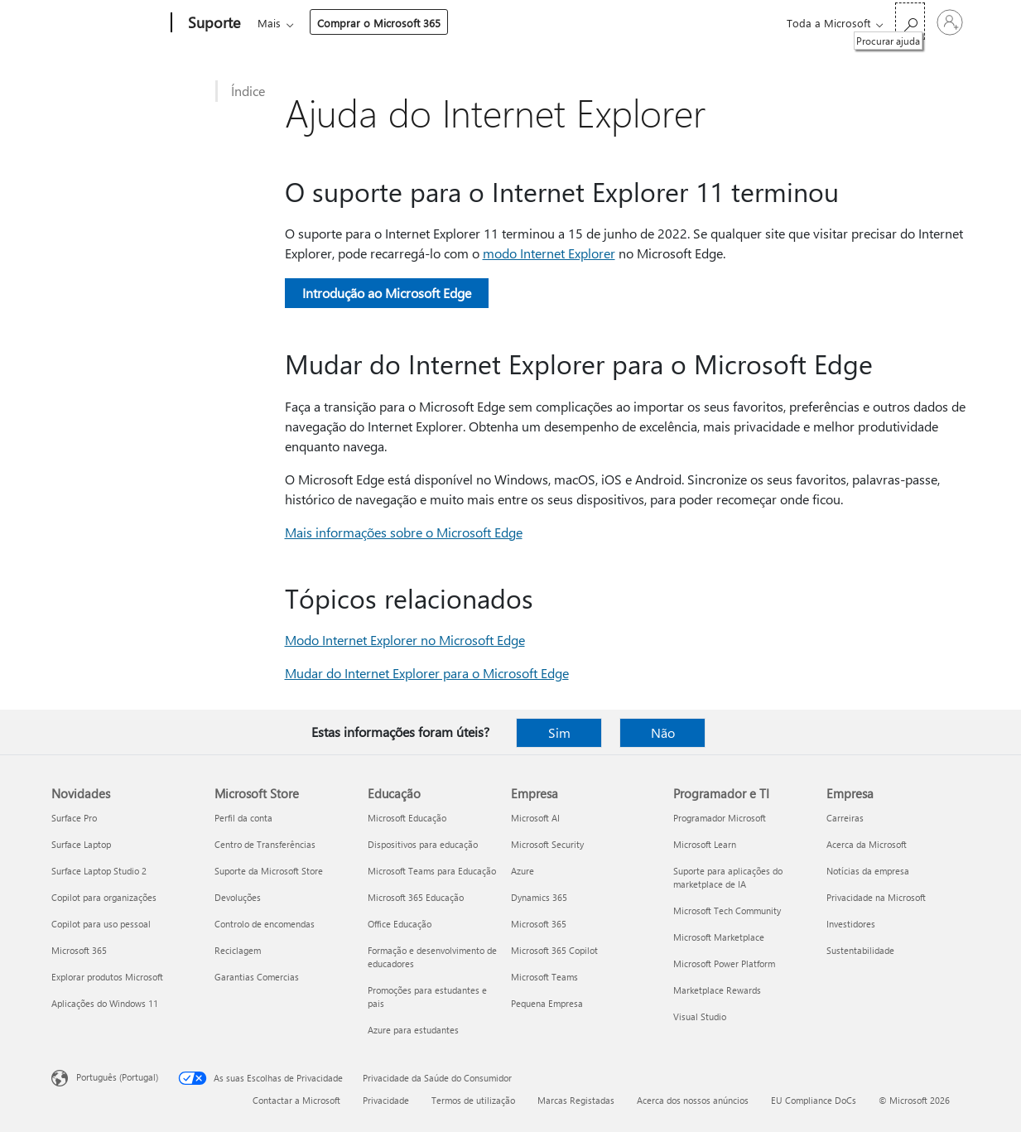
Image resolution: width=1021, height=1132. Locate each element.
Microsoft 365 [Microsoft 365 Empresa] (538, 924)
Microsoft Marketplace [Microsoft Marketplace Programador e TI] (718, 937)
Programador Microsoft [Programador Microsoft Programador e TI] (719, 818)
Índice (248, 90)
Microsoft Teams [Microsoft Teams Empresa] (544, 977)
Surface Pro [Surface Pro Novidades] (74, 818)
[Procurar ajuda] (910, 21)
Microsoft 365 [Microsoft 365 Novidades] (79, 950)
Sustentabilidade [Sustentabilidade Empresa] (860, 950)
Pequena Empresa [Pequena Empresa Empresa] (547, 1003)
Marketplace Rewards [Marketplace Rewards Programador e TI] (717, 990)
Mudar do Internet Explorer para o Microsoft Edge (427, 673)
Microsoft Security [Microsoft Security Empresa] (547, 844)
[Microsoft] (108, 23)
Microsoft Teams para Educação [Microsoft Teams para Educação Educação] (432, 871)
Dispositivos (494, 23)
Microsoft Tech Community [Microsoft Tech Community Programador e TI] (727, 910)
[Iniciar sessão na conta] (950, 22)
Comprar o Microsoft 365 (675, 23)
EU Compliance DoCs (813, 1100)
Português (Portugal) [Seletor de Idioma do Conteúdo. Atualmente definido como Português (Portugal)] (117, 1077)
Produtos (411, 23)
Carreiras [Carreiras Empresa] (845, 818)
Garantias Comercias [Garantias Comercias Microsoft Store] (256, 977)
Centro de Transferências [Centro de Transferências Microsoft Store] (264, 844)
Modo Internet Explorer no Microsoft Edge (405, 639)
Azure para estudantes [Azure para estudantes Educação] (413, 1030)
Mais (565, 23)
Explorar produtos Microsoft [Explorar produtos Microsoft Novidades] (107, 977)
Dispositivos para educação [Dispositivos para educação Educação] (423, 844)
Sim (559, 732)
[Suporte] (212, 23)
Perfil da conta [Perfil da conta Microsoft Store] (243, 818)
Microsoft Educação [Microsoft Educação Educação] (407, 818)
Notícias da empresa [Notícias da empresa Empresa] (867, 871)
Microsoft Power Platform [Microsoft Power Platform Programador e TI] (724, 963)
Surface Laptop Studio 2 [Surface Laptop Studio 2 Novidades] (99, 871)
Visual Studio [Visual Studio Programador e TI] (699, 1016)
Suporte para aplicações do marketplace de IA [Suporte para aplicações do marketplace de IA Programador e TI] (728, 877)
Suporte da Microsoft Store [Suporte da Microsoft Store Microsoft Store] (268, 871)
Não (663, 732)
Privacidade (386, 1100)
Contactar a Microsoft (296, 1100)
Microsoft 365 (287, 23)
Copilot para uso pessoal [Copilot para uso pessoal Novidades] (101, 924)
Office (354, 23)
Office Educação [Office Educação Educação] (399, 924)
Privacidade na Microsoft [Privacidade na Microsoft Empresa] (876, 897)
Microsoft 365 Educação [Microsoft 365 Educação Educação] (416, 897)
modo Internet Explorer (549, 253)
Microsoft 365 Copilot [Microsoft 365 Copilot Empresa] (554, 950)
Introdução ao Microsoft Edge (386, 292)
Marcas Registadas (575, 1100)
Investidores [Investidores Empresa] (850, 924)
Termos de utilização (473, 1100)
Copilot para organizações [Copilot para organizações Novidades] (104, 897)
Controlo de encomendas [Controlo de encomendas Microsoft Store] (264, 924)
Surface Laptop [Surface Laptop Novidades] (81, 844)
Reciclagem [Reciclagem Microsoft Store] (237, 950)
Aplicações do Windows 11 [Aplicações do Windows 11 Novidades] (104, 1003)
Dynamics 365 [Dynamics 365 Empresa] (539, 897)
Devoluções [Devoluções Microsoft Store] (237, 897)
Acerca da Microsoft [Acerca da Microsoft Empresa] (866, 844)
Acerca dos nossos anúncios (693, 1100)
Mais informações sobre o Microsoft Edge (404, 532)
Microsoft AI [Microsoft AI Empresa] (535, 818)
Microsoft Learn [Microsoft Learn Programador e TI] (704, 844)
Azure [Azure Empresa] (522, 871)
